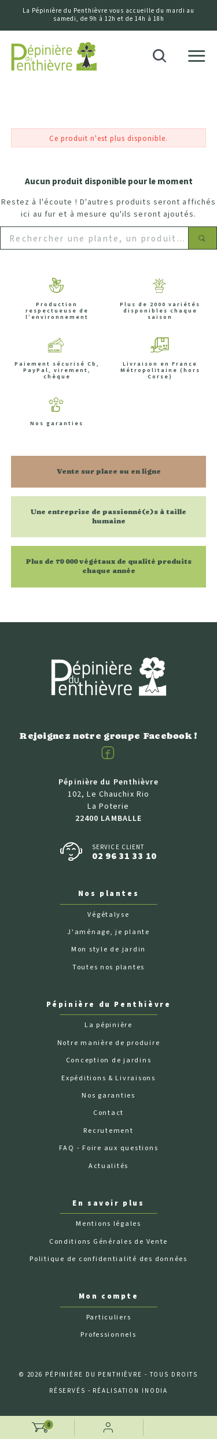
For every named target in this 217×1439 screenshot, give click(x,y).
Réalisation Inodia (130, 1390)
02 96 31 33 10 (124, 856)
